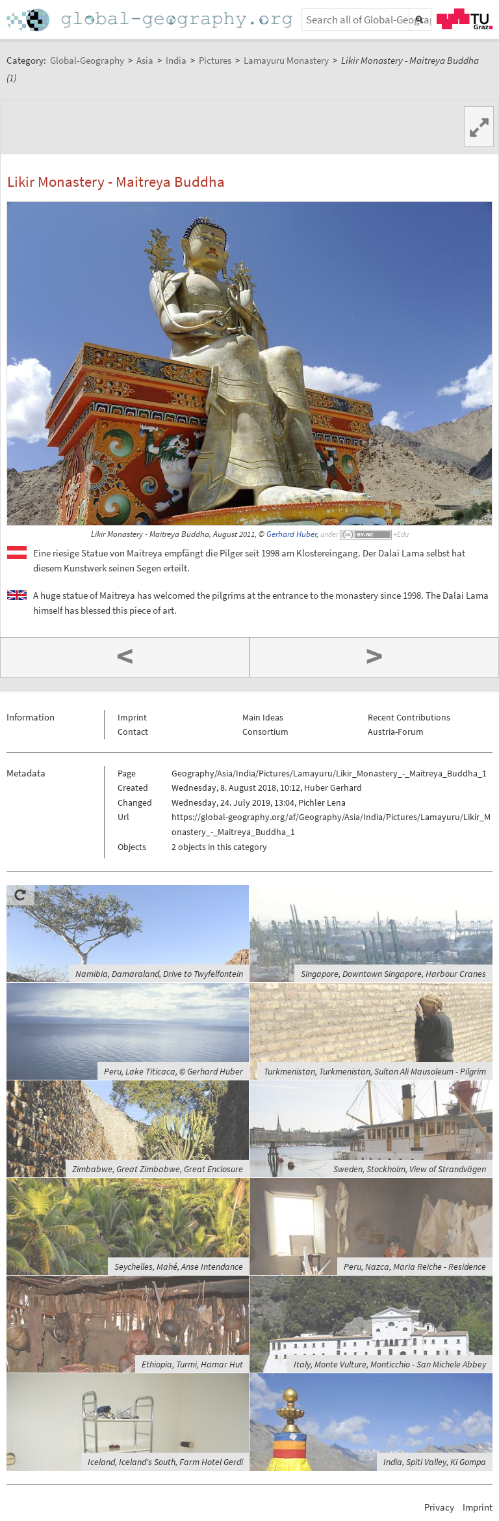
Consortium (265, 731)
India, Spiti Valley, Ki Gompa (434, 1462)
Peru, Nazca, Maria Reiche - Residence (415, 1266)
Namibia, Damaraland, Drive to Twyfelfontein (159, 974)
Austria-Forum (396, 731)
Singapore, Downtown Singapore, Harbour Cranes (393, 974)
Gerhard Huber (291, 534)
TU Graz (465, 18)
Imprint (132, 717)
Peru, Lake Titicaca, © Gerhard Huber (173, 1071)
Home (150, 19)
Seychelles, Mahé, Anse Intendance (178, 1266)
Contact (133, 731)
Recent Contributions (409, 717)
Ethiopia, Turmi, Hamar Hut (192, 1364)
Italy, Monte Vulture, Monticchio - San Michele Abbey (390, 1364)
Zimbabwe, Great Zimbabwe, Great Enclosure (157, 1169)
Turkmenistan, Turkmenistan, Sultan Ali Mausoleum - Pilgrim (375, 1071)
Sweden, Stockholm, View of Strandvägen (409, 1169)
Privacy (439, 1507)
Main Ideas (262, 717)
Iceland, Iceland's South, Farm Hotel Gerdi (165, 1462)
